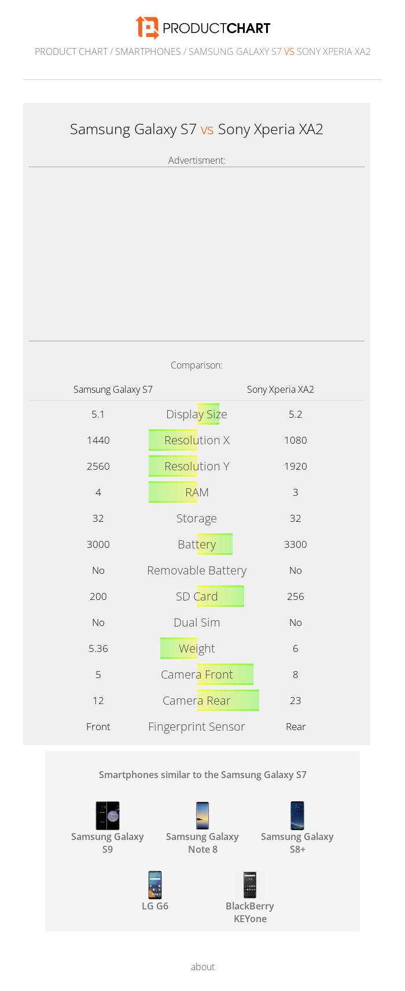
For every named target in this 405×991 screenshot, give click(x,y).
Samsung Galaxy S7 (113, 389)
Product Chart (71, 51)
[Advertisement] (197, 254)
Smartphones (148, 51)
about (203, 966)
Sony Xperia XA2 (280, 389)
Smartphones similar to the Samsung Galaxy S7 (203, 774)
